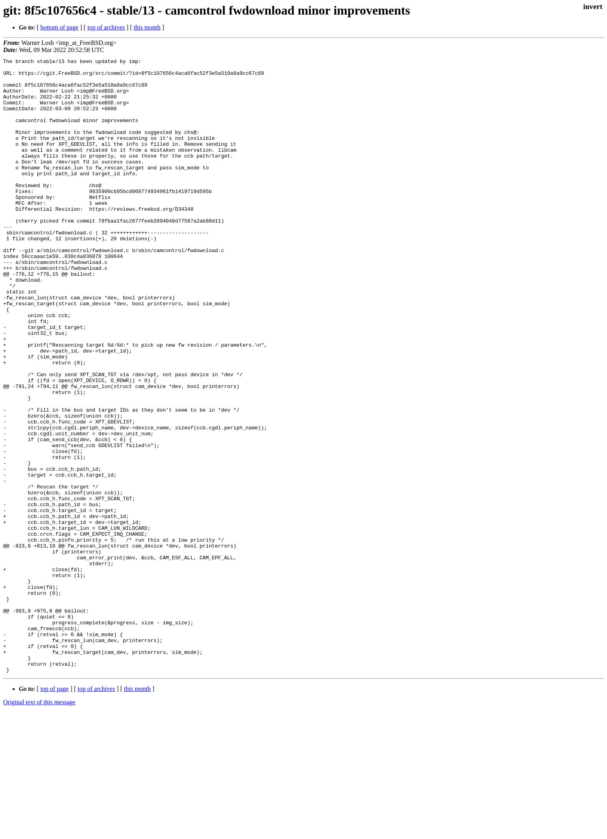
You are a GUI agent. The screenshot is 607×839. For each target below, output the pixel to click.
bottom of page (60, 27)
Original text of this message (39, 825)
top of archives (106, 27)
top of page (55, 811)
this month (147, 27)
